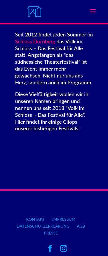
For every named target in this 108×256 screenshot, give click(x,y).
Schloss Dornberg (35, 41)
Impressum (63, 219)
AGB (81, 226)
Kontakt (35, 219)
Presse (51, 232)
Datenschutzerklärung (43, 226)
